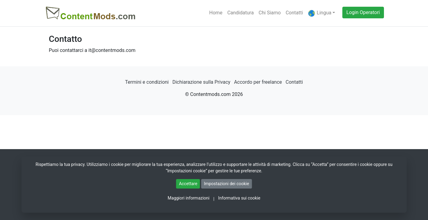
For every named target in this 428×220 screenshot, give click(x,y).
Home (215, 13)
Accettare (188, 183)
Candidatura (240, 13)
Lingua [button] (319, 13)
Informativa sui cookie (239, 198)
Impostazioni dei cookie (226, 183)
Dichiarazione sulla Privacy (201, 82)
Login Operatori (363, 12)
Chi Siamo (270, 13)
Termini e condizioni (147, 82)
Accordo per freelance (258, 82)
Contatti (294, 13)
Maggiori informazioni (189, 198)
